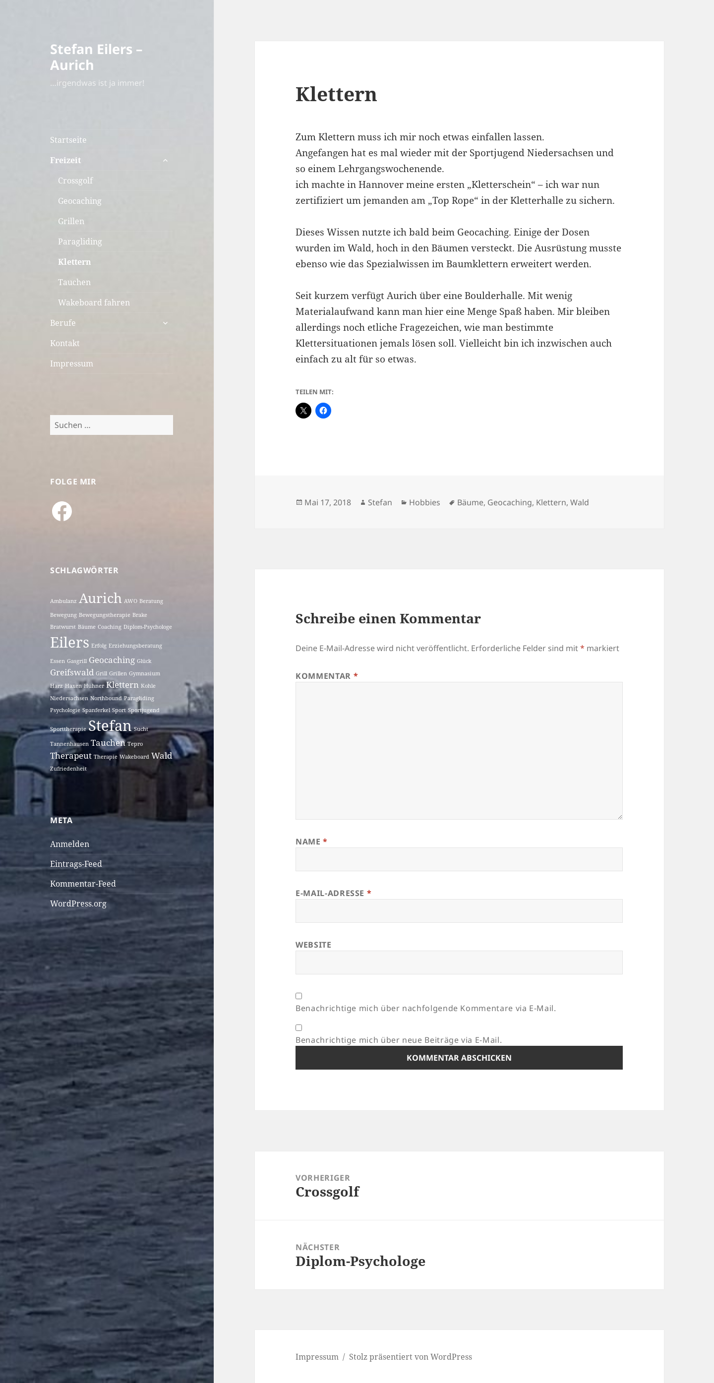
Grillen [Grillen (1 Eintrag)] (118, 673)
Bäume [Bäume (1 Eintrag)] (87, 626)
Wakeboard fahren (94, 302)
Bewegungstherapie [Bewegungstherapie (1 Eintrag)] (104, 614)
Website (313, 944)
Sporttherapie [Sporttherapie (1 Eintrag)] (68, 728)
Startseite (68, 139)
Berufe (63, 322)
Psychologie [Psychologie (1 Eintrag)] (65, 710)
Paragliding (80, 241)
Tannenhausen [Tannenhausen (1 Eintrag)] (69, 743)
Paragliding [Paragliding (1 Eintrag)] (139, 698)
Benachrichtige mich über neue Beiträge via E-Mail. (399, 1039)
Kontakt (65, 343)
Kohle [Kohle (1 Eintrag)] (148, 685)
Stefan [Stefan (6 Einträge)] (110, 725)
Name (312, 841)
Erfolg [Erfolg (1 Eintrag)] (99, 645)
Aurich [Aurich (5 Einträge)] (100, 598)
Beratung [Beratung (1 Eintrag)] (151, 601)
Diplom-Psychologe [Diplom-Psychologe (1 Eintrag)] (147, 626)
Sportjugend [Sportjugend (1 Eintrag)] (144, 710)
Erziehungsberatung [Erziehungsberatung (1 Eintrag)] (135, 645)
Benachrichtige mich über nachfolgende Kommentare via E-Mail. (426, 1008)
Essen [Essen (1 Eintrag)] (57, 661)
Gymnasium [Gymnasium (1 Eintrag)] (144, 673)
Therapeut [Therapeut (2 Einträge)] (71, 755)
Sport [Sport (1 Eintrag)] (119, 710)
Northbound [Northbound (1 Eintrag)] (106, 698)
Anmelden (69, 844)
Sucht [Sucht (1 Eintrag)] (141, 728)
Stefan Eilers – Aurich (96, 57)
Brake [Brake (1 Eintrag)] (139, 614)
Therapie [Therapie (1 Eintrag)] (106, 756)
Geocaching (80, 200)
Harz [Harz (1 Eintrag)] (56, 685)
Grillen (71, 221)
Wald (579, 502)
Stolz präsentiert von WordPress (410, 1356)
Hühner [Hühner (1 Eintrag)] (94, 685)
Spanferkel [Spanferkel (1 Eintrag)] (96, 710)
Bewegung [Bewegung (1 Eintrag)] (63, 614)
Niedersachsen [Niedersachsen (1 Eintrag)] (69, 698)
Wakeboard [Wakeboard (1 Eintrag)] (134, 756)
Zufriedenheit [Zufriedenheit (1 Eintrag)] (68, 768)
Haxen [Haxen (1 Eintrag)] (73, 685)
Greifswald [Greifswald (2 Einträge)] (72, 672)
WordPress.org (78, 903)
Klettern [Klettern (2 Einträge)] (122, 684)
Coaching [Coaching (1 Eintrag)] (109, 626)
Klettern (74, 261)
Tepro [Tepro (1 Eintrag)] (135, 743)
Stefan (380, 502)
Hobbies (424, 502)
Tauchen (74, 282)
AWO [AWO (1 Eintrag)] (130, 601)
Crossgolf (75, 180)
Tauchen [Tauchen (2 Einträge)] (108, 742)
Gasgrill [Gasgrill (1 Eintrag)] (77, 661)
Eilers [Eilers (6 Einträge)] (69, 642)
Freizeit (65, 160)
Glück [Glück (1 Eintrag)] (144, 661)
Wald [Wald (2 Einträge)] (161, 755)
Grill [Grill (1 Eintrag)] (101, 673)
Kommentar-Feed (83, 883)
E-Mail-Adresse (333, 893)
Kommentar (327, 675)
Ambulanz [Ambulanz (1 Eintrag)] (63, 601)
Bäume (470, 502)
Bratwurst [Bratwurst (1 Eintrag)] (63, 626)
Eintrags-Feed (76, 863)
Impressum (71, 363)
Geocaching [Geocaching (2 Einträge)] (112, 659)
